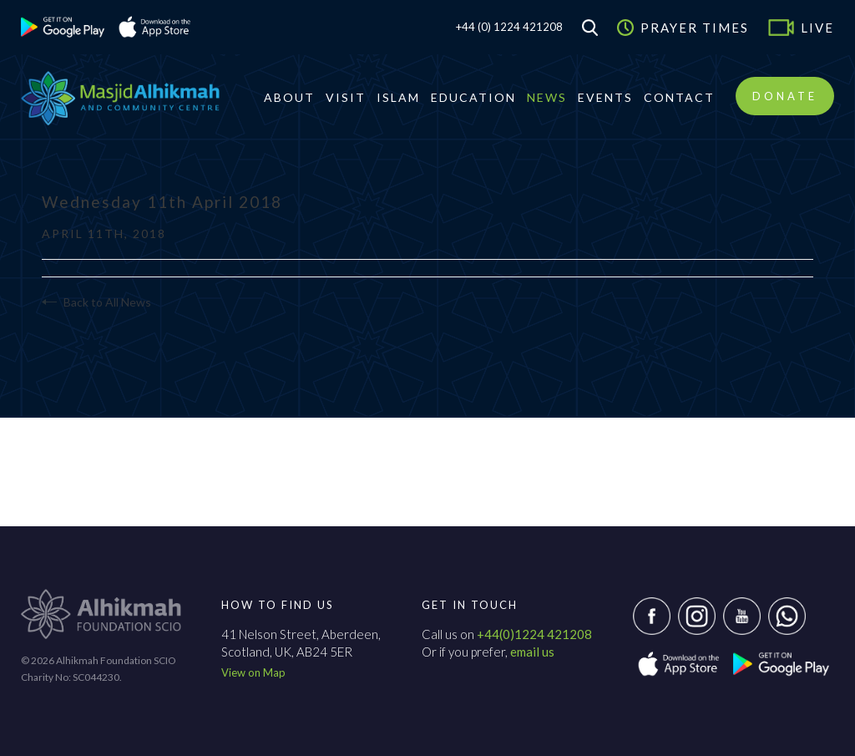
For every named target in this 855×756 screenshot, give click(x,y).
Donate (784, 96)
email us (532, 651)
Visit (346, 97)
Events (605, 97)
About (289, 97)
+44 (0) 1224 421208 (509, 26)
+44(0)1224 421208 (534, 634)
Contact (679, 97)
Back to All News (96, 302)
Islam (398, 97)
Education (473, 97)
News (547, 97)
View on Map (253, 672)
